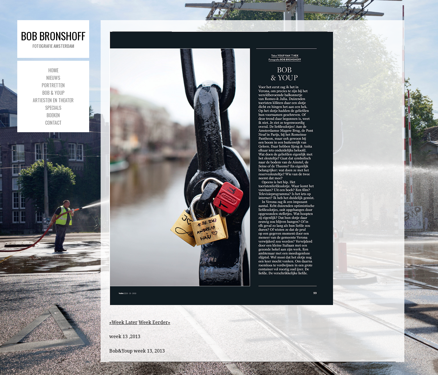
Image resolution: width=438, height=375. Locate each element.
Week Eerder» (154, 322)
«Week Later (123, 322)
